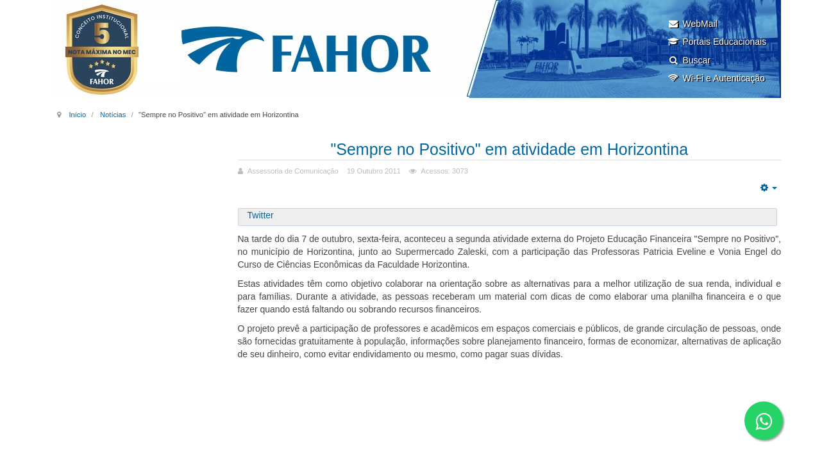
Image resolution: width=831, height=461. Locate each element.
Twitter (261, 215)
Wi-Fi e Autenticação (715, 78)
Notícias (113, 114)
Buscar (688, 60)
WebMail (692, 24)
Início (77, 114)
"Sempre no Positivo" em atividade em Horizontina (509, 149)
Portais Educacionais (716, 41)
